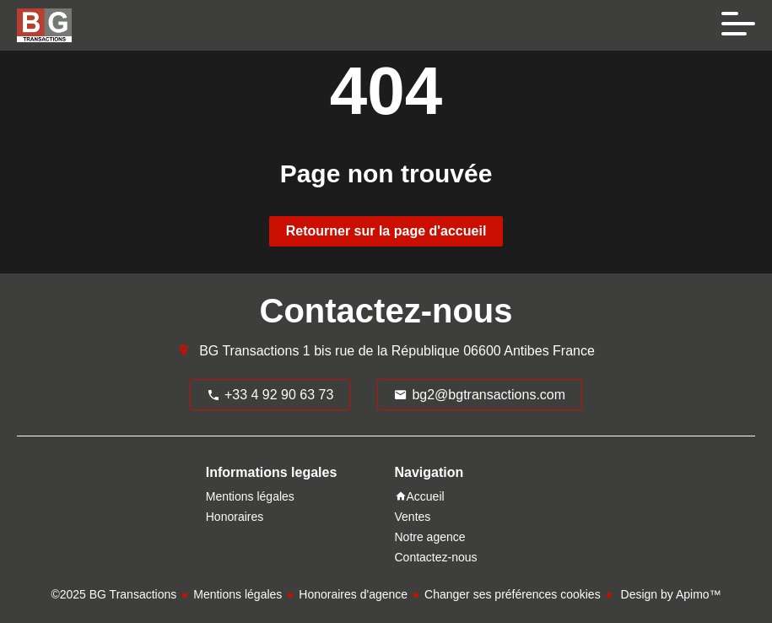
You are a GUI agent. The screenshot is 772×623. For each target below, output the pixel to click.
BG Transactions (249, 351)
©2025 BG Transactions (113, 594)
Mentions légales (237, 594)
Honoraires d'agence (353, 594)
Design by (669, 594)
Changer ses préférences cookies (512, 594)
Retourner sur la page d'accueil (386, 231)
